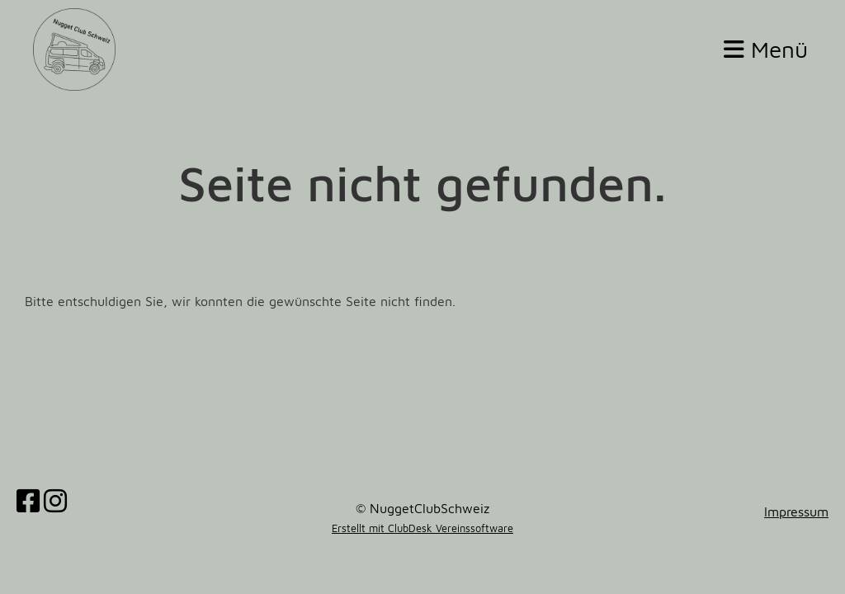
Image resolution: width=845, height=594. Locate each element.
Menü (766, 49)
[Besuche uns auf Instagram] (55, 500)
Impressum (796, 511)
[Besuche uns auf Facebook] (28, 500)
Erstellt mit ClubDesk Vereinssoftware (422, 528)
